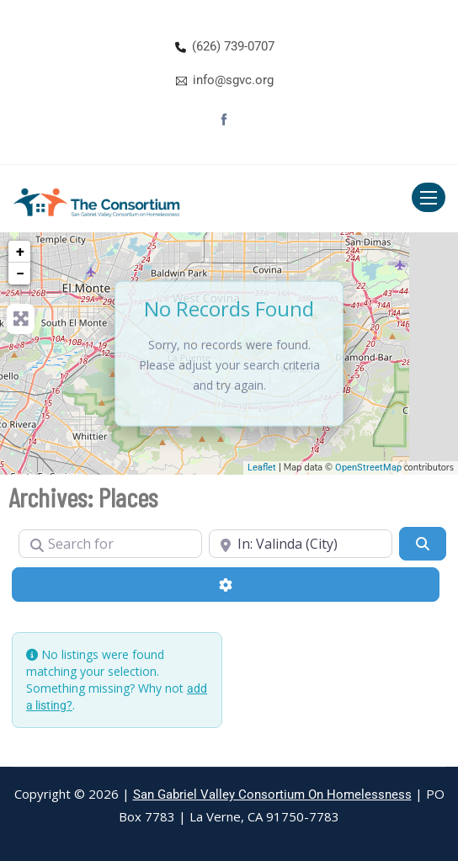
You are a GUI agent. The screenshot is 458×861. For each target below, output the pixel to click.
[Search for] (110, 543)
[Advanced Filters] (225, 584)
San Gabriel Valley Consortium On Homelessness (272, 794)
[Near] (300, 543)
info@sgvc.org (233, 80)
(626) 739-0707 (233, 46)
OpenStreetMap (368, 467)
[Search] (422, 544)
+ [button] (20, 251)
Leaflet (262, 467)
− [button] (20, 273)
